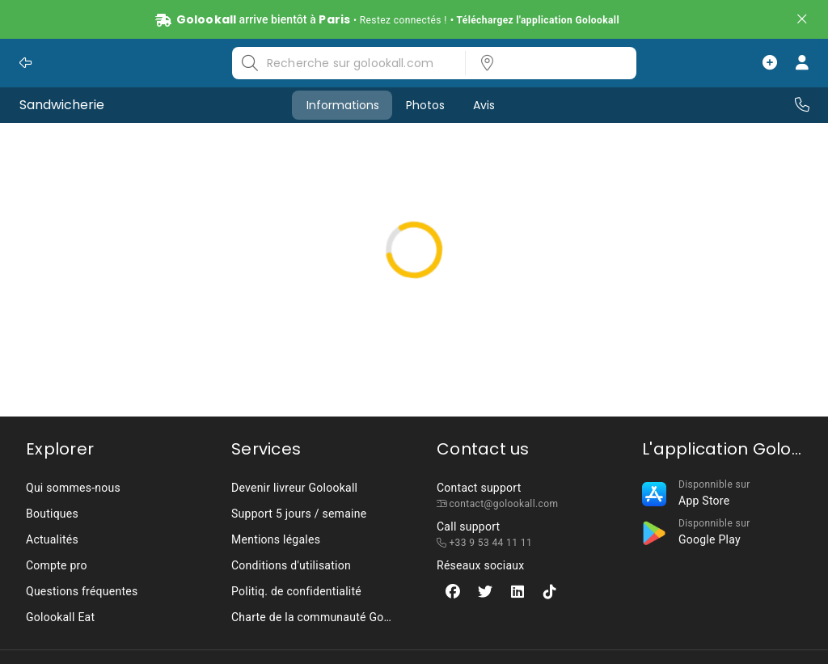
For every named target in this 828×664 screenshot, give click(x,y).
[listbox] (546, 63)
